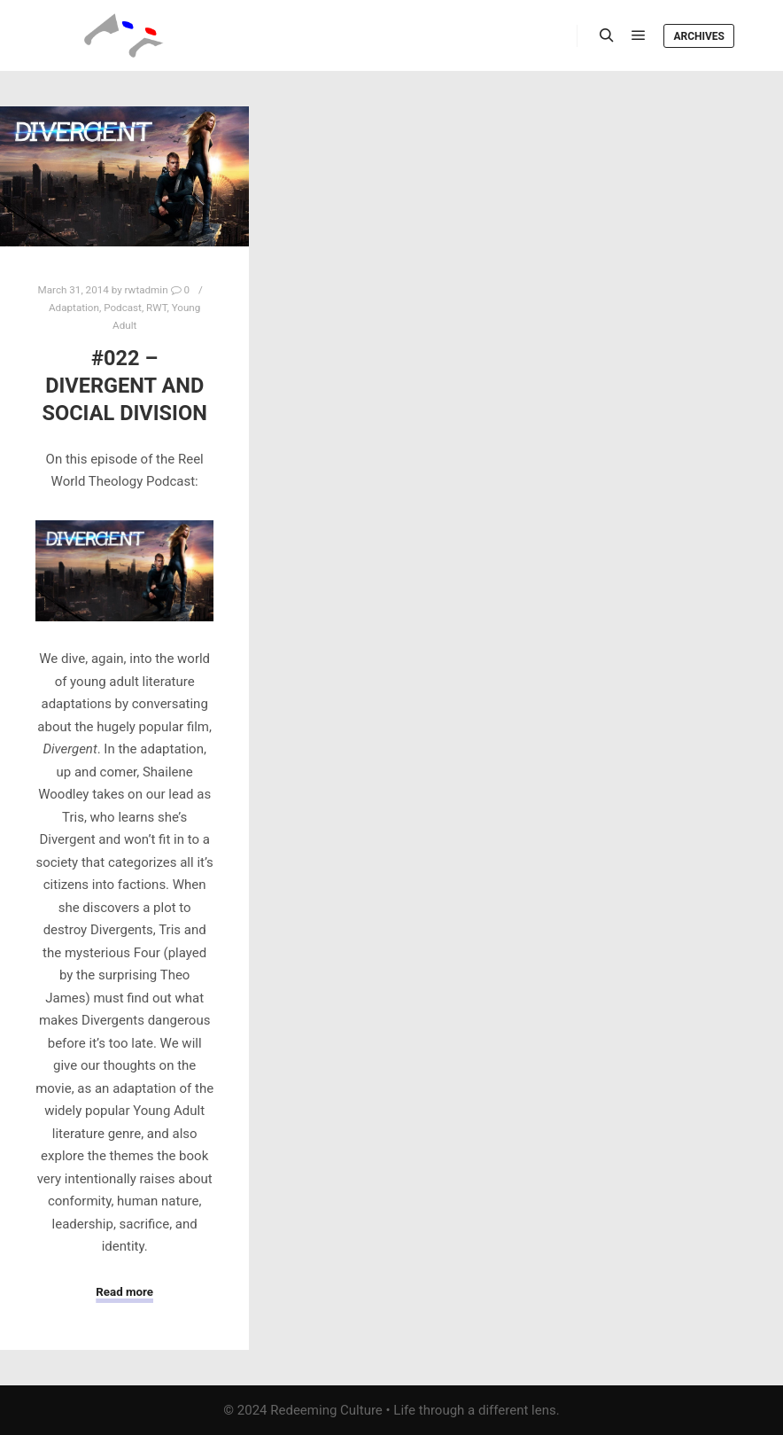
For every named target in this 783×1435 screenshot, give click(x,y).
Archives (699, 36)
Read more (124, 1292)
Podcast (123, 307)
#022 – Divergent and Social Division (124, 385)
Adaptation (74, 307)
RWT (156, 307)
